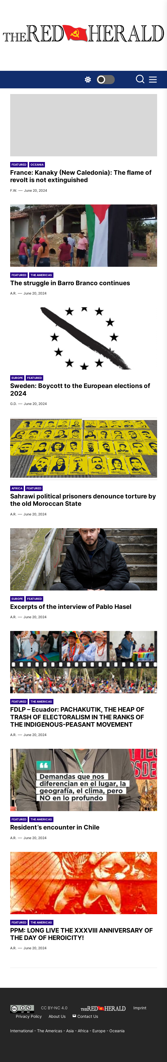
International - (23, 1030)
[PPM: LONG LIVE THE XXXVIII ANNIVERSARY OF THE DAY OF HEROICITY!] (83, 883)
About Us (57, 1016)
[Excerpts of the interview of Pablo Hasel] (83, 559)
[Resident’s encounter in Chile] (83, 780)
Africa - (85, 1030)
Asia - (72, 1030)
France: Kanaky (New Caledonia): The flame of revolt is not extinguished (80, 176)
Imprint (139, 1007)
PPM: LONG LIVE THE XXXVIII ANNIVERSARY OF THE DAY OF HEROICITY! (81, 934)
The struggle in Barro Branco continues (70, 283)
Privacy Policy (29, 1016)
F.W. (13, 190)
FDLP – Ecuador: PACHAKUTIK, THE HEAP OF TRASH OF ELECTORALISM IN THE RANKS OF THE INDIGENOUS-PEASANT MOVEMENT (77, 717)
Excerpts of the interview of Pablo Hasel (70, 606)
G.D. (13, 404)
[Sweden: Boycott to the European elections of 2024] (83, 338)
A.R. (13, 293)
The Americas (41, 275)
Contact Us (85, 1016)
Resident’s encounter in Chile (54, 827)
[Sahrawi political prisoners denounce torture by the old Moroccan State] (83, 449)
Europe (17, 377)
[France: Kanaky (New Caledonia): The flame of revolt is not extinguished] (83, 125)
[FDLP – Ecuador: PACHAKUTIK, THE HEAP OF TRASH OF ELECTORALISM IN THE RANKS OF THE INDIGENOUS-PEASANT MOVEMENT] (83, 662)
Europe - (100, 1030)
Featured (19, 164)
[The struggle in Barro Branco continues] (83, 235)
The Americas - (51, 1030)
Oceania (37, 164)
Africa (17, 488)
